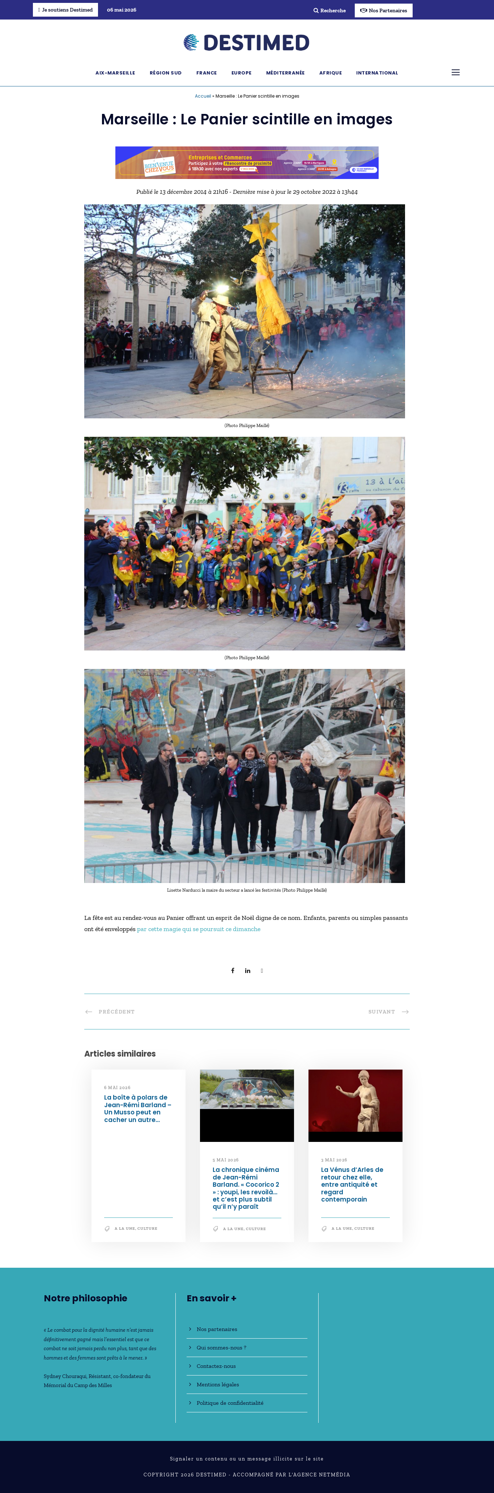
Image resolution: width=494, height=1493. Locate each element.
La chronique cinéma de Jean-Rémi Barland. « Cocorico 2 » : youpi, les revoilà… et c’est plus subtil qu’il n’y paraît (246, 1188)
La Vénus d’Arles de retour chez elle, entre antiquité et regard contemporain (352, 1184)
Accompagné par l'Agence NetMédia (291, 1475)
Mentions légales (218, 1384)
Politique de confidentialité (230, 1402)
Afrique (330, 72)
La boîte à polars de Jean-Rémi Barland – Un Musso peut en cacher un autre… (137, 1108)
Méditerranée (285, 72)
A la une (125, 1228)
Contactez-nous (216, 1365)
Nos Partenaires (383, 10)
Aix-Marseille (115, 72)
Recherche (330, 10)
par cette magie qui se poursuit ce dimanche (198, 929)
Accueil (203, 96)
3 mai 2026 (334, 1160)
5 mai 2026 (226, 1160)
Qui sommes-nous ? (221, 1347)
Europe (241, 72)
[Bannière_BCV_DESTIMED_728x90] (247, 162)
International (377, 72)
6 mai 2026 (117, 1087)
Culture (147, 1228)
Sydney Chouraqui (65, 1376)
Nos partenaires (217, 1329)
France (206, 72)
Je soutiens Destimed (65, 10)
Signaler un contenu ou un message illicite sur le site (247, 1459)
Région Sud (166, 72)
